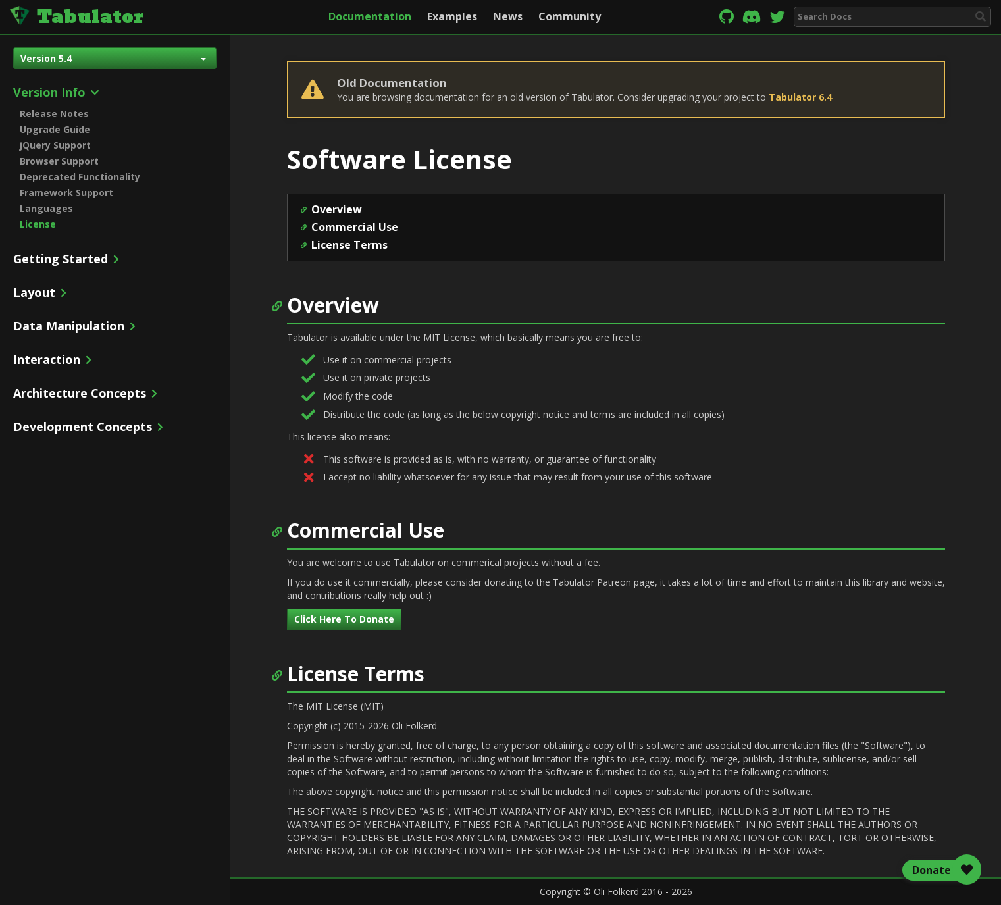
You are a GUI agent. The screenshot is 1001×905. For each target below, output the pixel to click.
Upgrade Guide (55, 129)
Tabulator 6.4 (800, 97)
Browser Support (59, 161)
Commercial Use (354, 227)
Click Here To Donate (344, 619)
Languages (46, 208)
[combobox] (892, 17)
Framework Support (66, 192)
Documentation (369, 16)
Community (569, 16)
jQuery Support (55, 145)
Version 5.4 (113, 58)
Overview (336, 209)
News (508, 16)
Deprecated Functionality (80, 176)
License (38, 224)
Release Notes (54, 113)
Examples (452, 16)
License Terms (349, 245)
